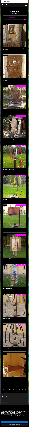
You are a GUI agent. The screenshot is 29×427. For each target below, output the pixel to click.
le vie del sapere (6, 318)
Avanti (23, 391)
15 (6, 391)
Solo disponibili (19, 17)
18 (11, 391)
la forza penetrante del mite (9, 169)
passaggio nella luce (7, 258)
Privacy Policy (5, 404)
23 (20, 391)
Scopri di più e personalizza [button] (14, 424)
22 (18, 391)
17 (9, 391)
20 (14, 391)
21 (16, 391)
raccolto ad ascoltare (8, 110)
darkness (5, 199)
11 (22, 389)
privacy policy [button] (11, 410)
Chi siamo (4, 402)
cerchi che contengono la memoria (10, 139)
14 (4, 391)
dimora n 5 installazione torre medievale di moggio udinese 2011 (14, 49)
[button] (27, 407)
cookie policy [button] (17, 413)
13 (25, 389)
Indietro (5, 389)
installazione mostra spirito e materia (11, 378)
